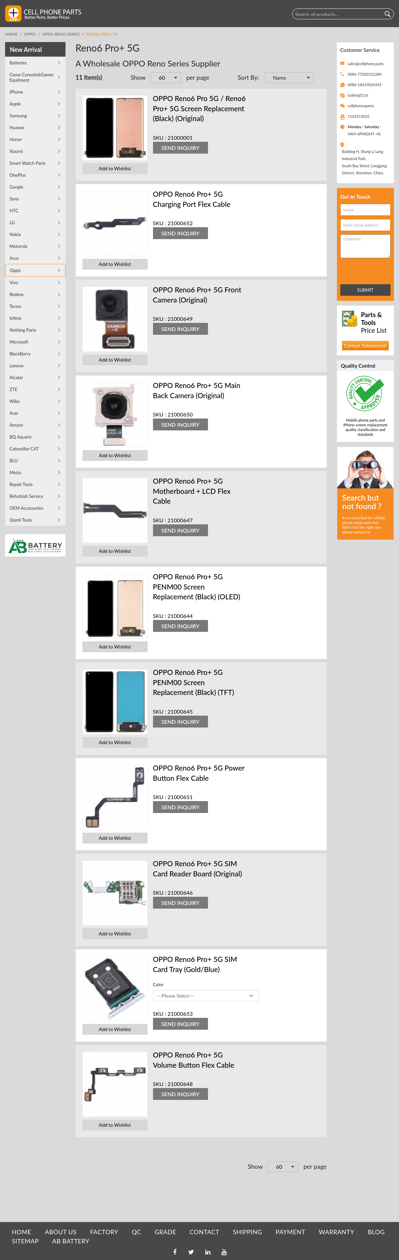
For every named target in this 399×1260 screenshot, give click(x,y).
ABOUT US (60, 1232)
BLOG (376, 1232)
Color (158, 984)
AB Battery (70, 1241)
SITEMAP (25, 1241)
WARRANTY (336, 1232)
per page (197, 77)
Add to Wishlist (115, 168)
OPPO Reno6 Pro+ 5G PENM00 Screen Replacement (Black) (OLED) (197, 586)
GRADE (165, 1232)
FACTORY (104, 1232)
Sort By (248, 77)
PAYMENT (290, 1232)
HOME (21, 1232)
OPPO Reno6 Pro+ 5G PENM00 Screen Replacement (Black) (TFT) (193, 682)
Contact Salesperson (365, 345)
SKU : (159, 137)
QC (136, 1232)
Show (138, 77)
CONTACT (204, 1232)
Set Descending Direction (320, 78)
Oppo (30, 34)
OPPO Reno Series (61, 34)
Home (11, 34)
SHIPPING (247, 1232)
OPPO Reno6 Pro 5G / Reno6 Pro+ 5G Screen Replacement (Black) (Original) (199, 108)
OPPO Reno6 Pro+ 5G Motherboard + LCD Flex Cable (192, 491)
